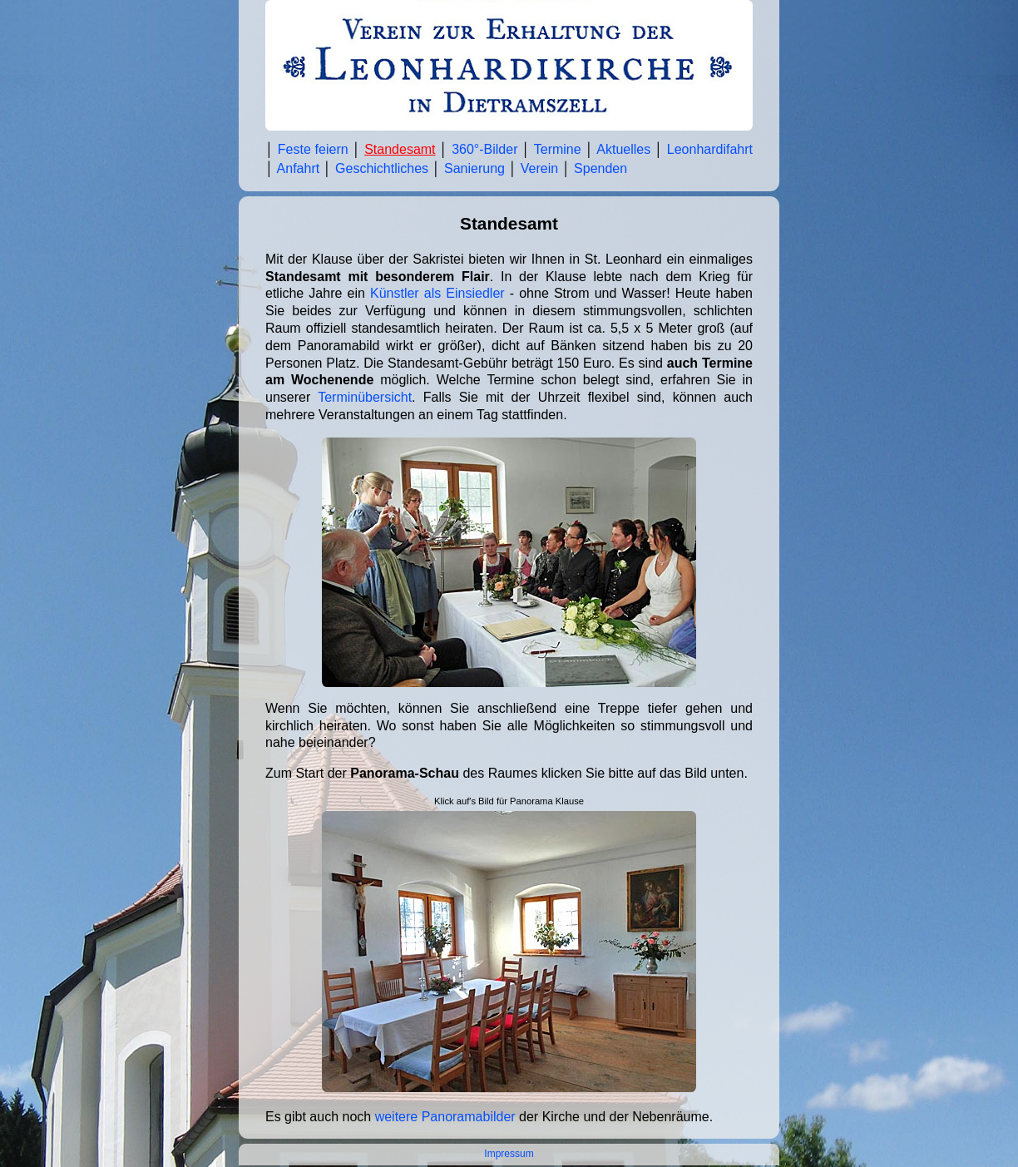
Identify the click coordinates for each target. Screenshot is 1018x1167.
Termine (557, 149)
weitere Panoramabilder (445, 1117)
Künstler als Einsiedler (437, 293)
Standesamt (399, 149)
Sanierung (474, 168)
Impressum (508, 1154)
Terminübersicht (365, 397)
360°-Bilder (484, 149)
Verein (539, 168)
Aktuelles (623, 149)
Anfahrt (298, 168)
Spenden (600, 168)
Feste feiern (313, 149)
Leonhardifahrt (710, 149)
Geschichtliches (381, 168)
